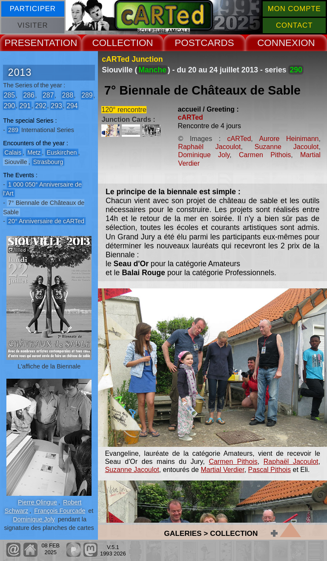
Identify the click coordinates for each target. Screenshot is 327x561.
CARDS (217, 42)
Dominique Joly (33, 519)
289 (86, 95)
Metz (33, 152)
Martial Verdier (222, 469)
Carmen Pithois (265, 154)
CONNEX (277, 42)
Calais (12, 152)
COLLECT (114, 42)
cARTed (190, 117)
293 (56, 105)
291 (25, 105)
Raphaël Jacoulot (209, 146)
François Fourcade (59, 510)
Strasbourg (48, 161)
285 (9, 95)
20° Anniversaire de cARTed (46, 221)
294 (71, 105)
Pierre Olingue (37, 502)
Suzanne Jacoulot (287, 146)
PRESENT (27, 42)
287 (48, 95)
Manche (152, 70)
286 (28, 95)
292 (40, 105)
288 (67, 95)
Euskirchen (61, 152)
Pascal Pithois (269, 469)
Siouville (15, 161)
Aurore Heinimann (288, 138)
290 (9, 105)
